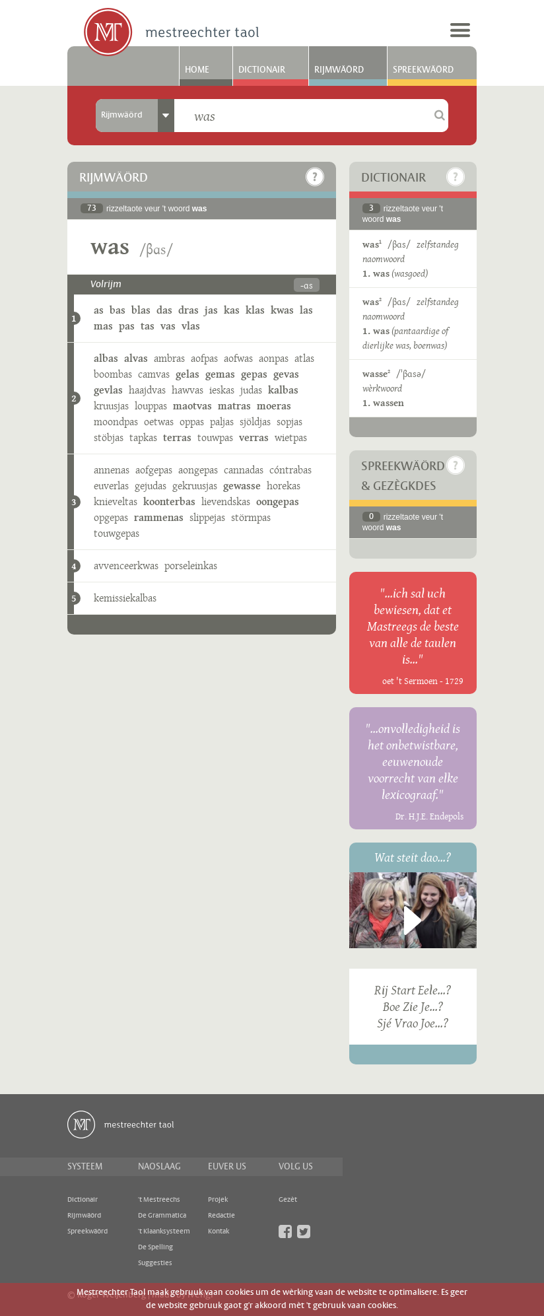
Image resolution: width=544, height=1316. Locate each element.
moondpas (116, 421)
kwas (282, 310)
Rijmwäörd (339, 70)
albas (106, 358)
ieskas (221, 390)
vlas (191, 325)
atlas (304, 358)
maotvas (192, 405)
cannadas (243, 469)
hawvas (187, 390)
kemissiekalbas (125, 598)
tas (147, 325)
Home (197, 70)
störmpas (251, 517)
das (164, 310)
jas (211, 310)
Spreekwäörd (423, 70)
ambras (169, 358)
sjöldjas (255, 421)
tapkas (143, 437)
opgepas (111, 517)
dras (188, 310)
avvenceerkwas (126, 565)
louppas (151, 405)
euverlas (111, 485)
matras (234, 405)
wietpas (291, 437)
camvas (154, 374)
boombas (113, 374)
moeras (274, 405)
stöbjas (108, 437)
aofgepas (153, 469)
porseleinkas (190, 565)
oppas (192, 421)
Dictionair (261, 70)
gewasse (242, 485)
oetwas (159, 421)
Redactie (221, 1216)
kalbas (283, 390)
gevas (286, 374)
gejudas (150, 485)
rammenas (159, 517)
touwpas (215, 437)
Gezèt (288, 1200)
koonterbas (169, 501)
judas (251, 390)
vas (168, 325)
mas (103, 325)
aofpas (204, 358)
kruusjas (111, 405)
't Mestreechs (159, 1200)
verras (254, 437)
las (306, 310)
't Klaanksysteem (164, 1231)
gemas (220, 374)
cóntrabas (290, 469)
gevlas (108, 390)
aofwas (238, 358)
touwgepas (116, 533)
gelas (187, 374)
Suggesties (155, 1263)
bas (117, 310)
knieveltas (115, 501)
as (99, 310)
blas (141, 310)
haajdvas (147, 390)
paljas (222, 421)
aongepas (198, 469)
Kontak (218, 1231)
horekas (283, 485)
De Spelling (155, 1247)
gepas (254, 374)
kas (232, 310)
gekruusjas (194, 485)
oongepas (277, 501)
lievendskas (225, 501)
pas (127, 325)
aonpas (274, 358)
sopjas (289, 421)
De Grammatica (162, 1216)
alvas (136, 358)
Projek (218, 1200)
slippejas (207, 517)
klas (255, 310)
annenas (111, 469)
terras (177, 437)
